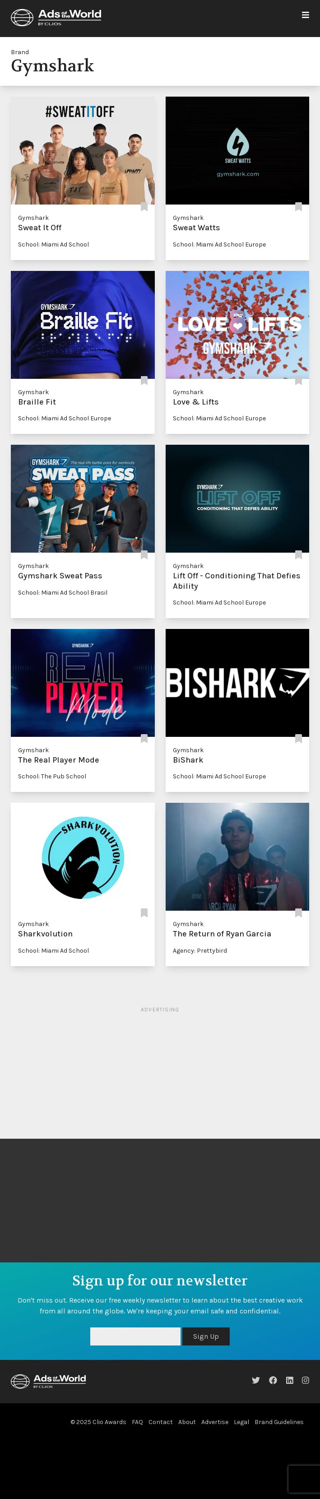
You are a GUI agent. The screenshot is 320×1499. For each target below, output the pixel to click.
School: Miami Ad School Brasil (62, 592)
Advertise (214, 1422)
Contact (160, 1422)
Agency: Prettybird (200, 950)
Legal (241, 1422)
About (187, 1422)
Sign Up (206, 1336)
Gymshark (33, 218)
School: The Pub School (52, 776)
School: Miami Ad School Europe (219, 244)
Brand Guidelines (279, 1422)
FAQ (137, 1422)
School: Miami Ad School (53, 244)
